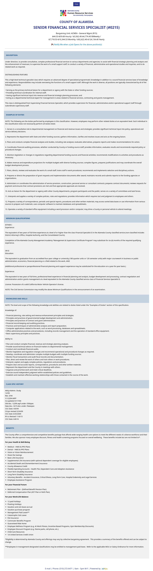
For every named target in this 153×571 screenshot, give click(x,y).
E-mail (47, 568)
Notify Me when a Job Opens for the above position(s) (76, 44)
